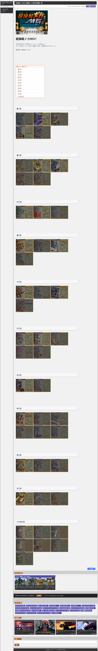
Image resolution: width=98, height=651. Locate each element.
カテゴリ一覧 (5, 6)
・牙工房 (19, 93)
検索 (17, 644)
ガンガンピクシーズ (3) (89, 605)
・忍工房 (19, 85)
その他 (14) (56, 613)
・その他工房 (20, 96)
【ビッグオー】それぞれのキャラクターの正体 (53, 595)
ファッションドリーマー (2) (51, 608)
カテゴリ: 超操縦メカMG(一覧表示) (22, 576)
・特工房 (19, 91)
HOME (39, 595)
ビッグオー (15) (75, 610)
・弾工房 (19, 88)
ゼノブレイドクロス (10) (78, 608)
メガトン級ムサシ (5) (49, 610)
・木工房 (19, 74)
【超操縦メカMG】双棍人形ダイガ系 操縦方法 (24, 595)
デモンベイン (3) (21, 613)
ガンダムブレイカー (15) (22, 608)
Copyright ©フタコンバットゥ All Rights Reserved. (56, 649)
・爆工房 (19, 77)
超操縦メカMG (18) (87, 610)
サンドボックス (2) (32, 605)
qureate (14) (65, 605)
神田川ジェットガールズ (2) (23, 610)
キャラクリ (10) (20, 605)
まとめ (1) (53, 605)
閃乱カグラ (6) (91, 608)
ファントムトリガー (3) (63, 610)
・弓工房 (19, 80)
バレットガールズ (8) (37, 608)
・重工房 (19, 71)
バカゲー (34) (43, 605)
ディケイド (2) (31, 613)
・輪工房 (19, 69)
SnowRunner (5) (65, 608)
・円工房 (19, 82)
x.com (4, 10)
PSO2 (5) (75, 605)
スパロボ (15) (37, 610)
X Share (91, 568)
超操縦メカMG (91, 6)
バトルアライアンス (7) (44, 613)
